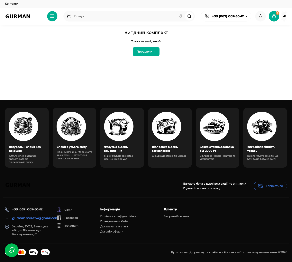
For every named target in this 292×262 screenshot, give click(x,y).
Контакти (11, 3)
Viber (64, 209)
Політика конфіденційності (119, 216)
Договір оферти (111, 231)
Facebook (67, 217)
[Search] (181, 16)
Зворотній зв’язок (176, 216)
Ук (284, 16)
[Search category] (69, 16)
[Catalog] (52, 16)
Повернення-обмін (114, 221)
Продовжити (146, 51)
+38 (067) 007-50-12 (228, 16)
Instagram (67, 225)
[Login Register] (260, 16)
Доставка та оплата (114, 226)
